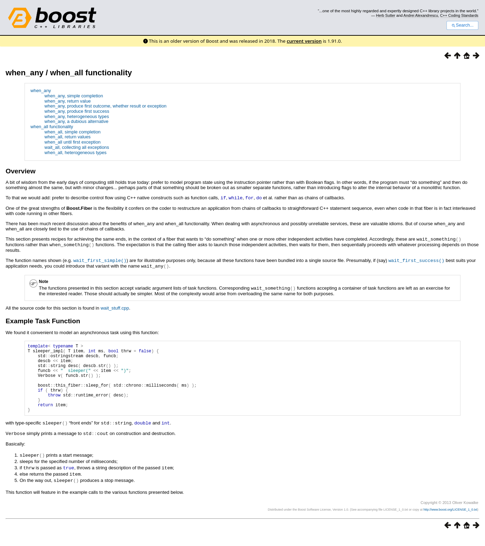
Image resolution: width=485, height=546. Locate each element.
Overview (20, 171)
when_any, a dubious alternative (76, 121)
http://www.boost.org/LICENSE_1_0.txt (450, 520)
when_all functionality (51, 126)
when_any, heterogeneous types (76, 116)
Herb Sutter (385, 15)
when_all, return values (67, 136)
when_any (40, 90)
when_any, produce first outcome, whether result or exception (105, 106)
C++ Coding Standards (459, 15)
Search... (462, 25)
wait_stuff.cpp (115, 306)
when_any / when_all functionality (69, 72)
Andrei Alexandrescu (420, 15)
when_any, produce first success (76, 111)
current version (304, 41)
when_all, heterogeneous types (75, 152)
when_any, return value (67, 101)
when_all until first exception (72, 142)
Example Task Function (43, 319)
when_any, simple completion (73, 95)
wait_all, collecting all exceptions (76, 147)
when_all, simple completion (72, 131)
